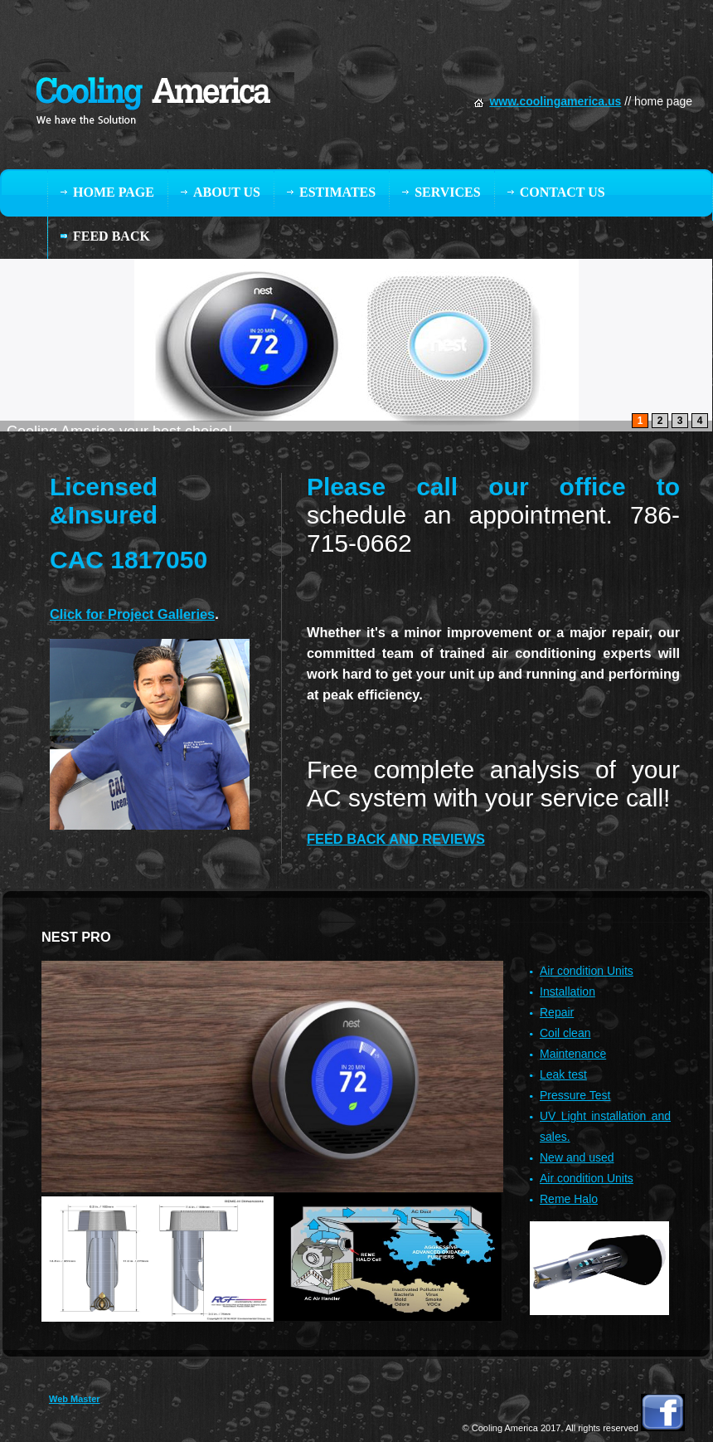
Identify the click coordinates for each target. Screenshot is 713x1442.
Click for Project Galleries (132, 614)
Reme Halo (569, 1199)
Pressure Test (575, 1095)
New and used (577, 1157)
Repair (557, 1012)
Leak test (563, 1074)
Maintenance (573, 1053)
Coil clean (565, 1033)
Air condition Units (586, 970)
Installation (567, 991)
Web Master (74, 1399)
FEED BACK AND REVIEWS (396, 838)
